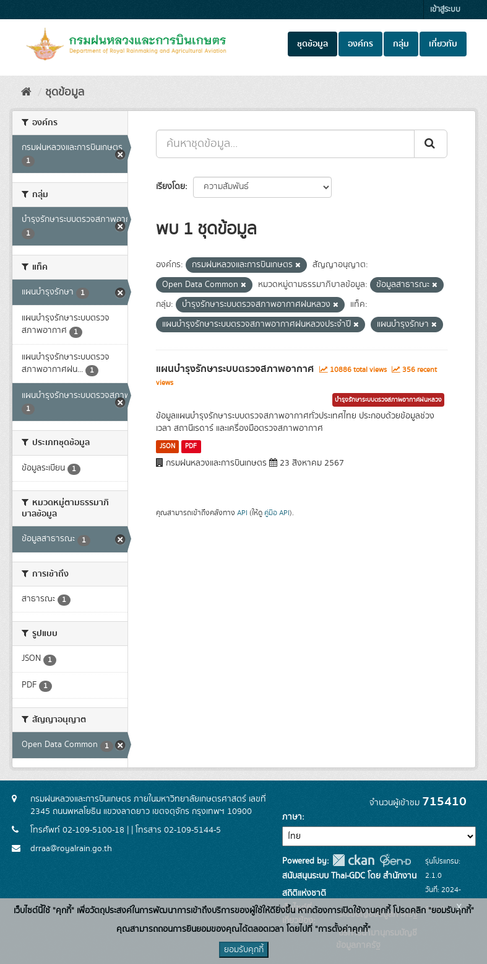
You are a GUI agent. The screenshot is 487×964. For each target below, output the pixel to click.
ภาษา (292, 817)
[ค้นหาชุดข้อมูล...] (285, 144)
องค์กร (360, 44)
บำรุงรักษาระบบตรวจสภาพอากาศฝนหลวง (388, 400)
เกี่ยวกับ (443, 44)
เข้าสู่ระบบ (445, 9)
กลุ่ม (401, 44)
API (242, 513)
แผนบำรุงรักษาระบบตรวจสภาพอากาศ (235, 369)
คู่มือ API (277, 513)
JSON (167, 446)
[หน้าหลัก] (26, 92)
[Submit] (430, 144)
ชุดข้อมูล (312, 44)
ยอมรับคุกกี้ (244, 950)
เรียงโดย (170, 186)
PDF (191, 446)
